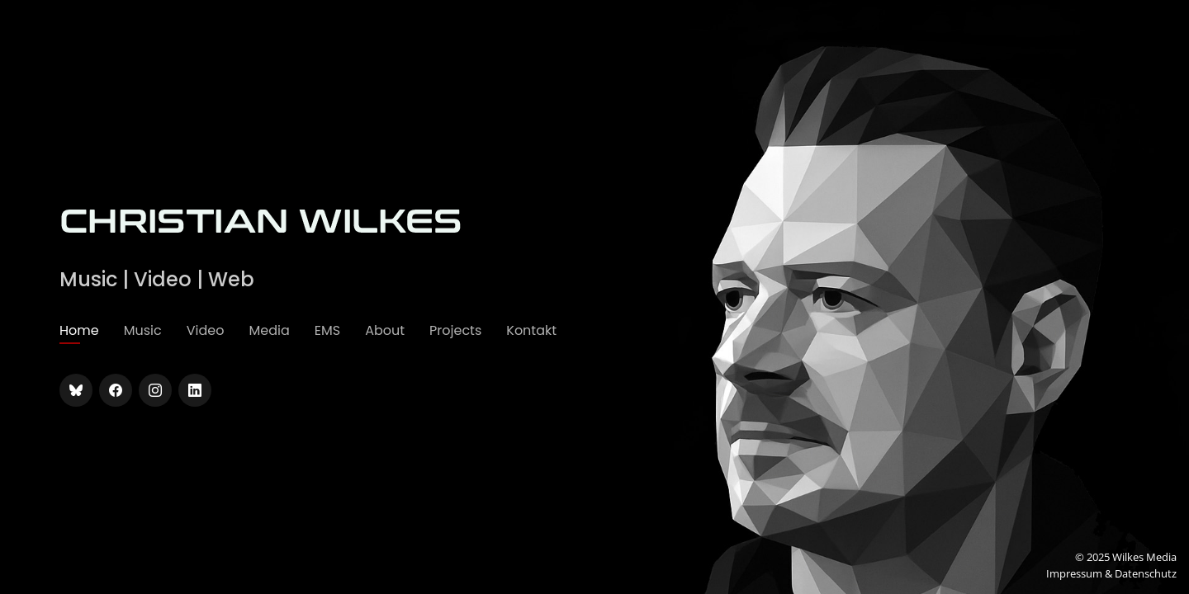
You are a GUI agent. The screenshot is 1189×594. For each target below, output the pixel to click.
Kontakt (531, 330)
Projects (455, 330)
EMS (327, 330)
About (385, 330)
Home (79, 330)
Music (143, 330)
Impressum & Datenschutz (1111, 573)
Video (206, 330)
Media (269, 330)
